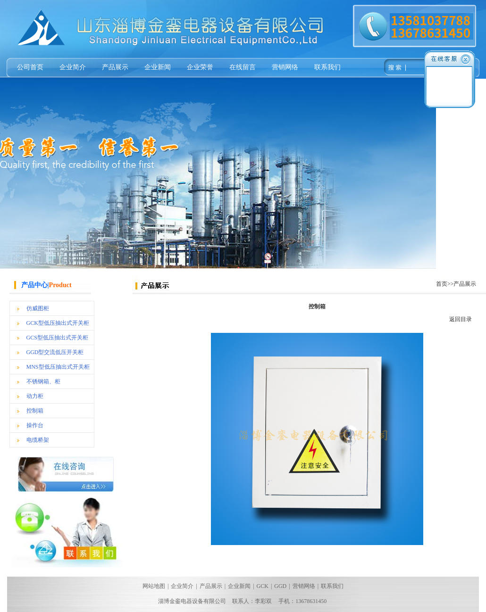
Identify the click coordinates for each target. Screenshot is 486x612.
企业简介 (72, 67)
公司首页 (30, 67)
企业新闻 (157, 67)
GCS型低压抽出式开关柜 (57, 337)
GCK (262, 586)
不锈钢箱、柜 (43, 381)
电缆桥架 (37, 440)
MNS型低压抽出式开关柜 (58, 367)
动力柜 (34, 396)
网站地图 (153, 586)
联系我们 (327, 67)
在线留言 (242, 67)
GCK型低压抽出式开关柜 (57, 323)
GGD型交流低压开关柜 (55, 352)
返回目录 (460, 319)
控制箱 (34, 410)
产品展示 (115, 67)
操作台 (34, 425)
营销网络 (285, 67)
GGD (280, 586)
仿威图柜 (37, 308)
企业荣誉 (200, 67)
